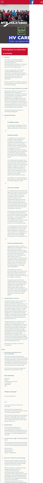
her (30, 254)
